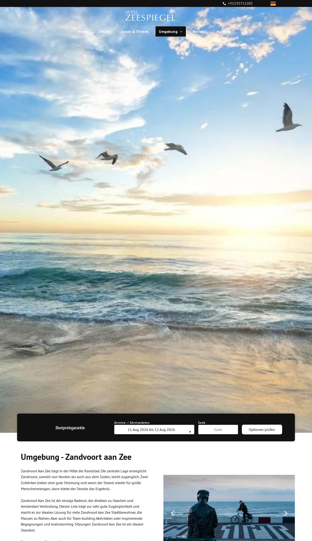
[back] (172, 513)
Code (202, 422)
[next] (286, 513)
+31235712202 (240, 3)
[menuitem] (85, 31)
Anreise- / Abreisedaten (132, 422)
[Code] (218, 429)
